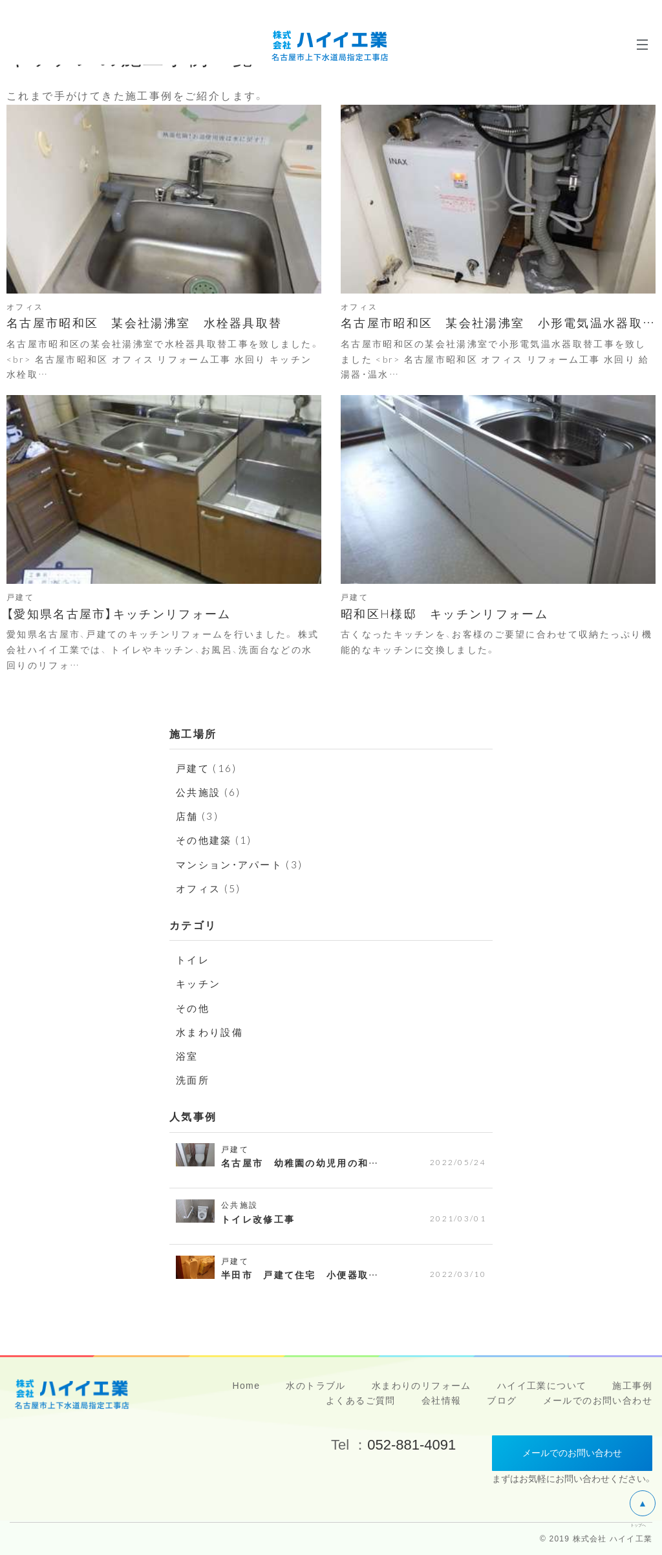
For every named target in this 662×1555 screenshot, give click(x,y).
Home (246, 1385)
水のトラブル (315, 1385)
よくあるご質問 (361, 1400)
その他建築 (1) (216, 839)
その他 (193, 1007)
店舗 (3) (198, 815)
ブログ (502, 1400)
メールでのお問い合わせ (597, 1400)
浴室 (188, 1055)
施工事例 (632, 1385)
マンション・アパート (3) (243, 864)
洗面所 (193, 1079)
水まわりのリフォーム (421, 1385)
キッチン (200, 983)
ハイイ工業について (542, 1385)
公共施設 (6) (210, 791)
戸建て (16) (208, 767)
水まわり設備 (211, 1031)
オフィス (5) (210, 887)
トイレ (193, 959)
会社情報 (442, 1400)
